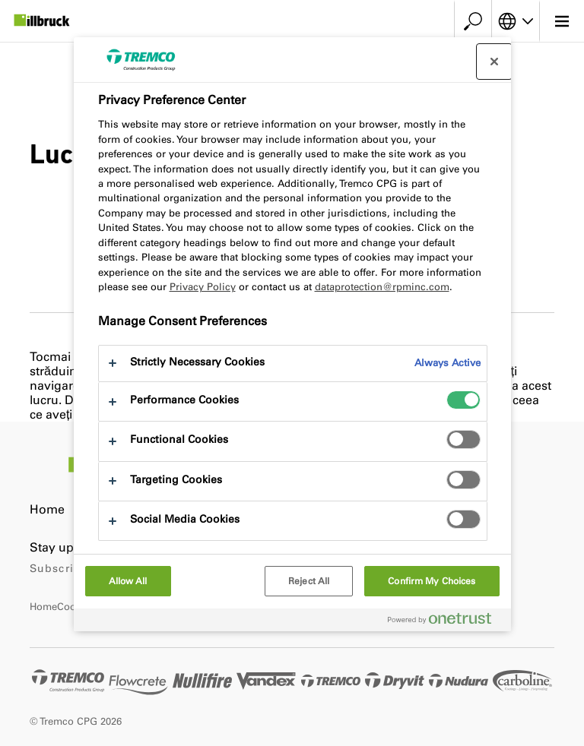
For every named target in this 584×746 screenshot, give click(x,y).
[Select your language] (515, 21)
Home (47, 509)
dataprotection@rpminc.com (382, 286)
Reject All (308, 581)
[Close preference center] (494, 61)
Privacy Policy (203, 286)
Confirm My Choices (431, 581)
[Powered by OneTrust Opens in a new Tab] (445, 621)
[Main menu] (561, 21)
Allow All (128, 581)
